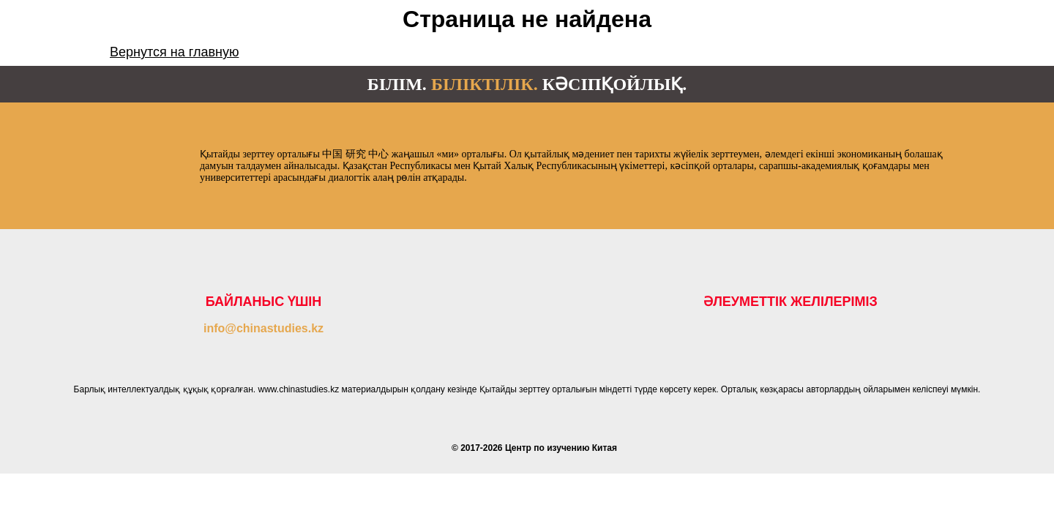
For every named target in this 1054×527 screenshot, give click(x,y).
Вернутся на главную (174, 52)
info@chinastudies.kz (263, 328)
